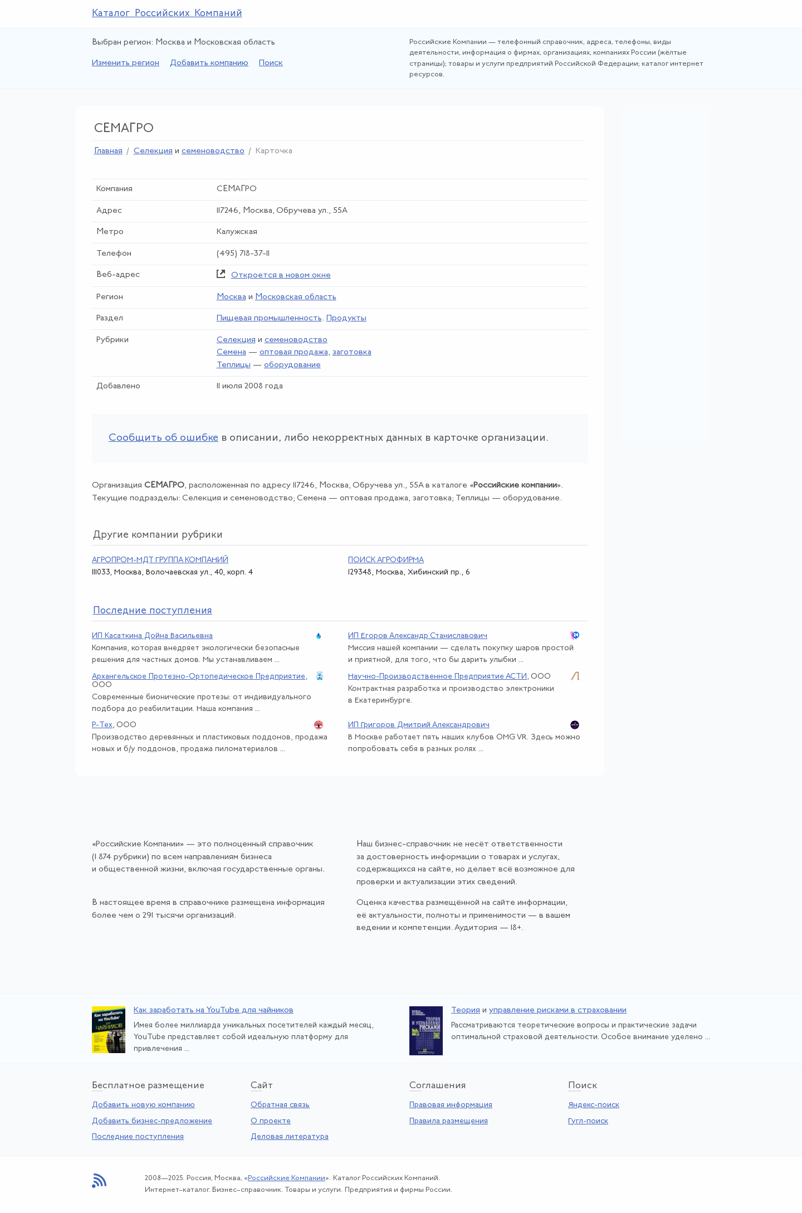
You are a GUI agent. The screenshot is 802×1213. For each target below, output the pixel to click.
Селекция (153, 151)
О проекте (271, 1121)
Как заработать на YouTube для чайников (214, 1010)
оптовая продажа (294, 352)
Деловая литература (290, 1137)
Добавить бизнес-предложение (152, 1121)
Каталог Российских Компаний (167, 13)
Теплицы (234, 365)
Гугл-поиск (588, 1121)
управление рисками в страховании (558, 1010)
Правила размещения (448, 1121)
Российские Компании (286, 1178)
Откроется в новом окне (281, 275)
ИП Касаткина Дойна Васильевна (152, 636)
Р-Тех (102, 725)
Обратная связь (280, 1105)
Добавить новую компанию (143, 1105)
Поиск (271, 63)
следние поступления (152, 611)
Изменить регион (125, 63)
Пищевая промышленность (269, 318)
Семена (231, 352)
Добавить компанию (209, 63)
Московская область (295, 297)
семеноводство (213, 151)
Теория (465, 1010)
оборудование (292, 365)
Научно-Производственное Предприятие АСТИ (437, 677)
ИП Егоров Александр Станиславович (417, 636)
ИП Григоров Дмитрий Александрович (419, 725)
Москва (231, 297)
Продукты (346, 318)
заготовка (351, 352)
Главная (108, 151)
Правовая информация (450, 1105)
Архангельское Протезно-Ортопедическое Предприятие (198, 677)
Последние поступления (138, 1137)
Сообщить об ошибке (163, 438)
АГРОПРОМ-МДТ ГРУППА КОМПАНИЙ (160, 560)
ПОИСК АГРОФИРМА (386, 560)
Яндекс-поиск (593, 1105)
